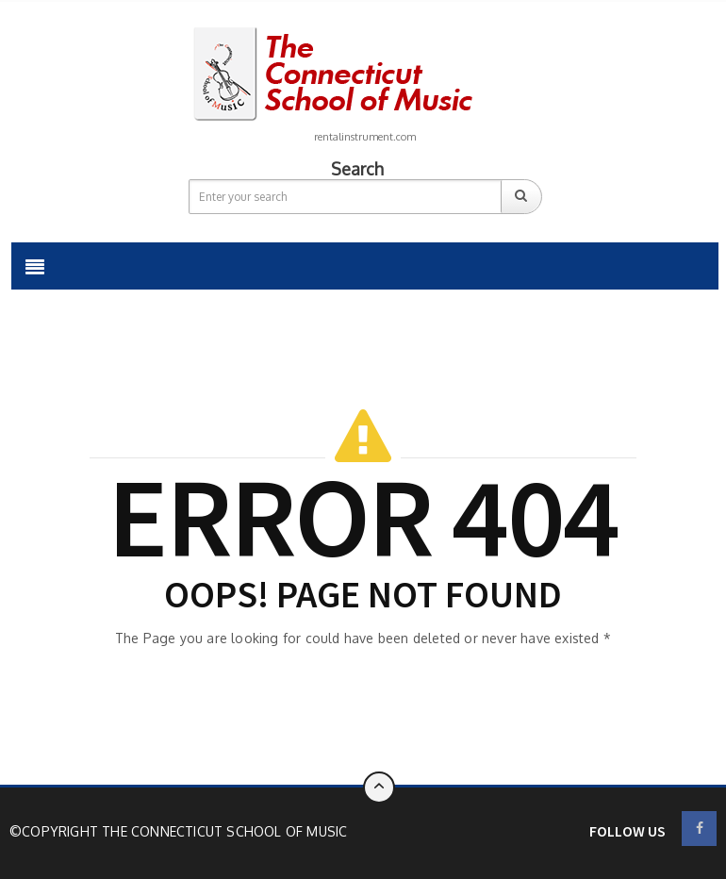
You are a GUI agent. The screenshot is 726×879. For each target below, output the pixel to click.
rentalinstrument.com (365, 136)
